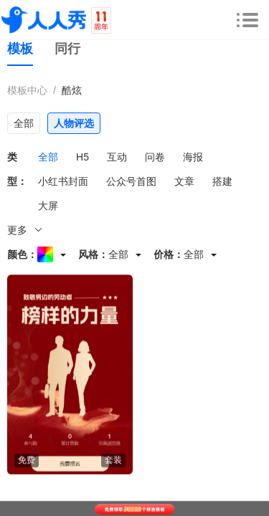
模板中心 (27, 90)
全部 (24, 123)
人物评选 (74, 123)
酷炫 (72, 90)
